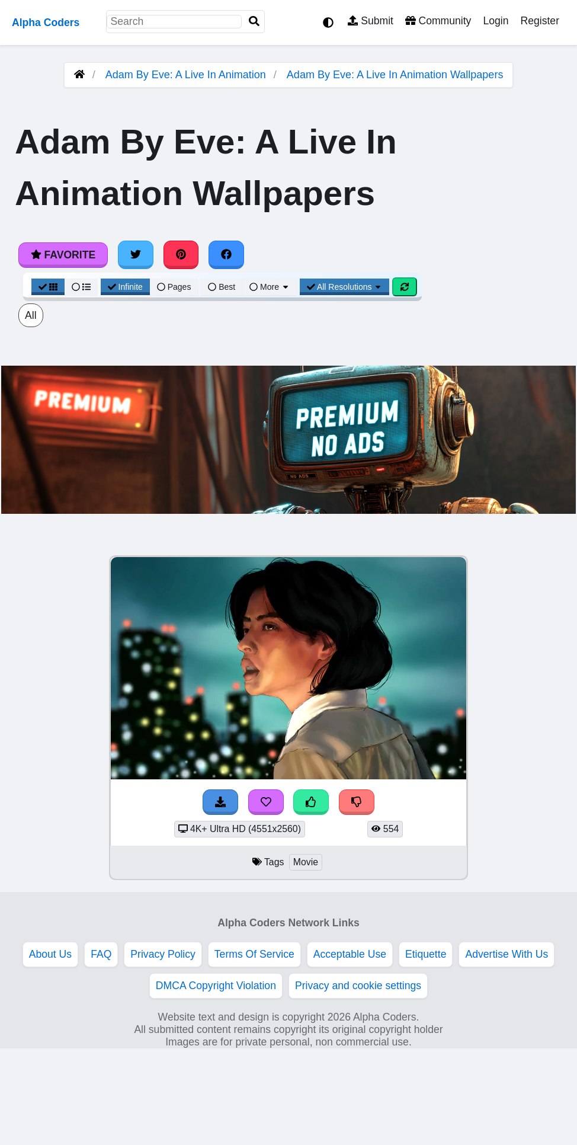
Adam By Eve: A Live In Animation (185, 75)
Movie (305, 862)
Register (539, 21)
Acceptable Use (349, 954)
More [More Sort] (269, 287)
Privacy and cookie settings (358, 986)
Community (438, 21)
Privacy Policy (162, 954)
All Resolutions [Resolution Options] (345, 287)
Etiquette (425, 954)
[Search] (254, 22)
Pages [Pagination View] (174, 287)
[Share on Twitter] (135, 255)
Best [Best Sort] (221, 287)
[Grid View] (48, 287)
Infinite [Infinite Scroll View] (125, 287)
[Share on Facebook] (226, 255)
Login (495, 21)
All (31, 315)
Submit (370, 21)
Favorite (63, 255)
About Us (50, 954)
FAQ (101, 954)
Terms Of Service (254, 954)
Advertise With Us (506, 954)
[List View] (81, 287)
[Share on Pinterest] (181, 255)
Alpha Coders (45, 22)
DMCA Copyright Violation (216, 986)
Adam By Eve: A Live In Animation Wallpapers (395, 75)
